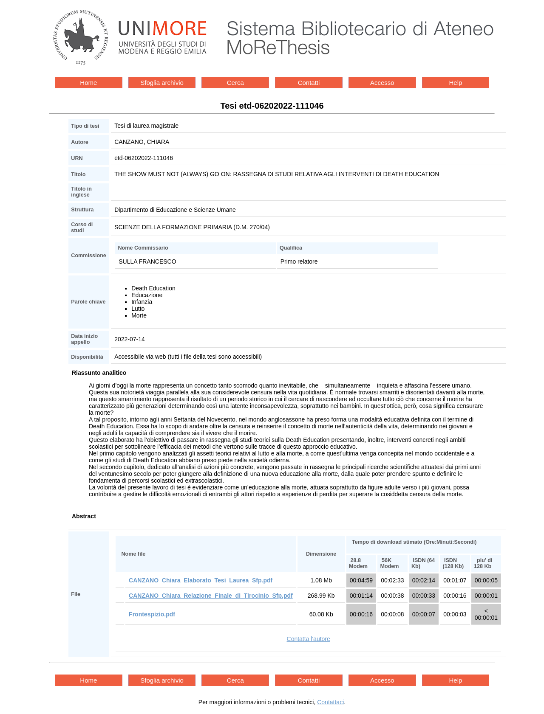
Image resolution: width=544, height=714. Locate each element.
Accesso (382, 82)
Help (455, 82)
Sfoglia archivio (162, 82)
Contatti (309, 82)
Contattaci (330, 702)
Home (88, 82)
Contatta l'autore (308, 638)
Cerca (235, 82)
